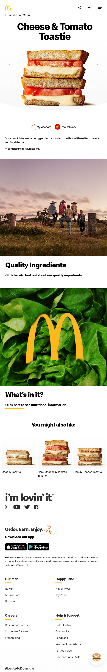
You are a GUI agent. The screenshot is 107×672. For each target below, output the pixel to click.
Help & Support (67, 615)
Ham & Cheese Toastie (88, 472)
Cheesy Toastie (11, 472)
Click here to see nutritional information (35, 405)
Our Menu (12, 579)
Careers (11, 615)
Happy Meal (62, 588)
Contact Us (62, 631)
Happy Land (64, 579)
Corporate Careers (17, 631)
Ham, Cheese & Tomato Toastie (52, 473)
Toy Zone (61, 595)
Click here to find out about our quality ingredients (43, 275)
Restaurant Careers (17, 625)
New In (9, 588)
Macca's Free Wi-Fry (68, 644)
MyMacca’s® (44, 127)
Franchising (12, 637)
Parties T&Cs (63, 650)
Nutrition (10, 601)
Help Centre (63, 625)
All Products (12, 595)
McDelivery (69, 127)
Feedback (61, 637)
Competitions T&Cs (67, 657)
